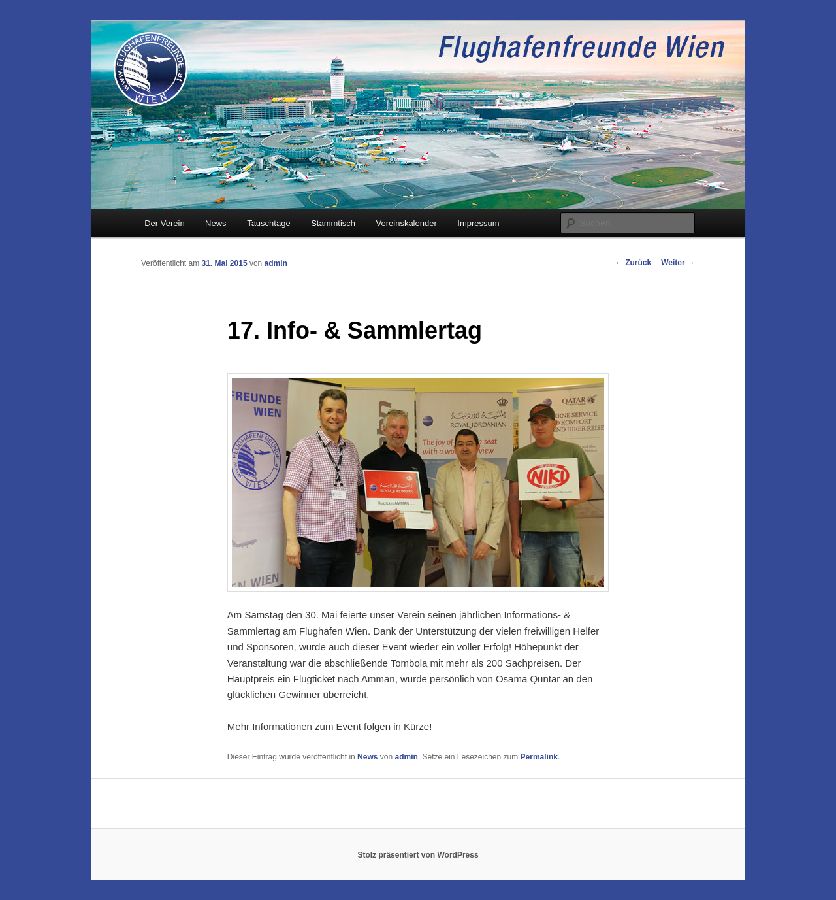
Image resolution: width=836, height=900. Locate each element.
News (216, 223)
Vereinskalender (406, 223)
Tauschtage (269, 223)
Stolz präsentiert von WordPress (417, 854)
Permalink (539, 756)
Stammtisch (333, 223)
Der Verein (164, 223)
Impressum (478, 223)
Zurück (633, 262)
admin (276, 263)
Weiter (678, 262)
